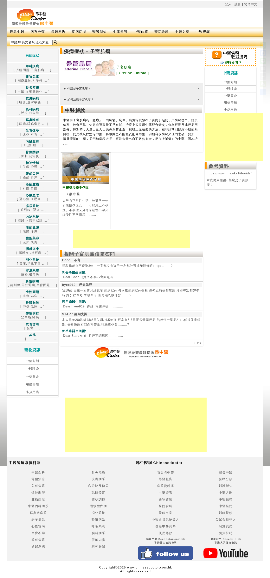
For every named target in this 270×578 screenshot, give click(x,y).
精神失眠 (98, 546)
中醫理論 (32, 368)
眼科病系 (38, 539)
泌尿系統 (38, 546)
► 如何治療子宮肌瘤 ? (78, 99)
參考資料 (219, 166)
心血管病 (38, 526)
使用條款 (165, 533)
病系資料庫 (165, 485)
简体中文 (250, 4)
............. (95, 277)
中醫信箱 (141, 32)
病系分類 (37, 32)
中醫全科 (38, 472)
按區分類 (226, 479)
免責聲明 (226, 533)
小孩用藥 (32, 392)
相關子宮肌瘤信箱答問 (89, 254)
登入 (228, 4)
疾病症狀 (79, 32)
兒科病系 (38, 485)
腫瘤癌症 (38, 499)
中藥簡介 (32, 376)
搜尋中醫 (17, 32)
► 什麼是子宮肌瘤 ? (77, 88)
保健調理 (38, 492)
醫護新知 (99, 32)
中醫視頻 (203, 32)
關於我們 (226, 526)
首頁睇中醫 (165, 472)
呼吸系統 (98, 526)
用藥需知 (32, 384)
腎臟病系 (98, 519)
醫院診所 (161, 32)
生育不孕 (38, 533)
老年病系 (38, 519)
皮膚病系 (98, 479)
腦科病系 (98, 533)
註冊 (238, 4)
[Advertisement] (158, 17)
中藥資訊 (120, 32)
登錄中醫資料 (165, 526)
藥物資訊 (165, 499)
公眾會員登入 (225, 519)
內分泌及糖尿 (98, 485)
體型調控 (98, 499)
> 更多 (198, 343)
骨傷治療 (38, 479)
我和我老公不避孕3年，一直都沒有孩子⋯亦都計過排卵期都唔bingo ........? (117, 265)
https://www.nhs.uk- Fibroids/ (229, 173)
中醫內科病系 (38, 506)
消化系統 (98, 512)
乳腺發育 (98, 492)
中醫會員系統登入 (165, 519)
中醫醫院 (226, 506)
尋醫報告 (58, 32)
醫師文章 (165, 512)
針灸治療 (98, 472)
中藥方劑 (32, 361)
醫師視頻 (226, 512)
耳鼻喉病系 (38, 512)
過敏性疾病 (98, 506)
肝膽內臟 (98, 539)
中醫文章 (182, 32)
